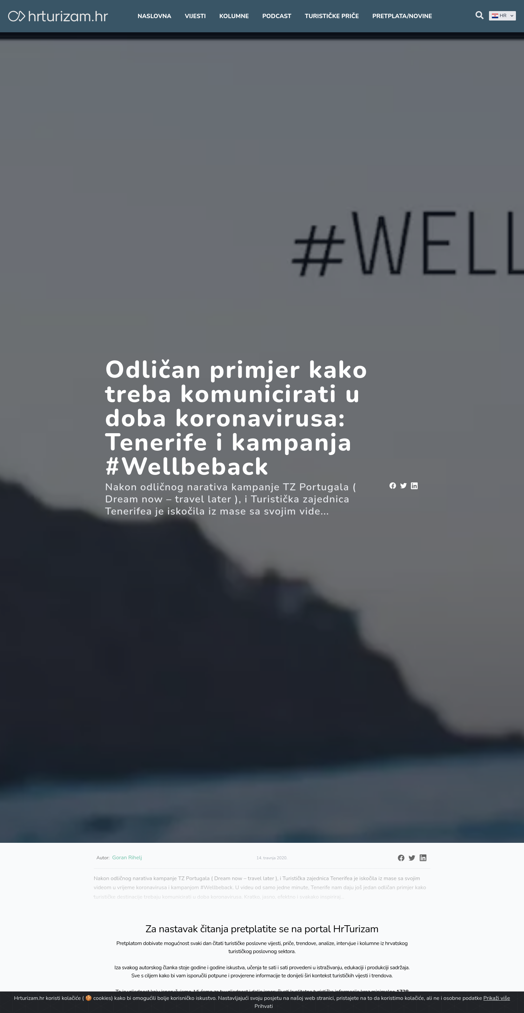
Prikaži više (496, 998)
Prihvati (263, 1006)
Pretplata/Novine (402, 16)
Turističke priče (332, 16)
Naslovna (154, 16)
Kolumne (234, 16)
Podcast (276, 16)
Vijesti (195, 16)
